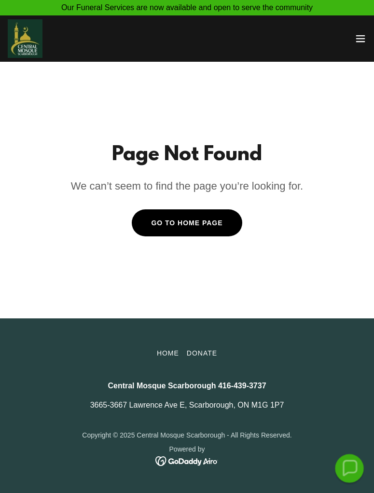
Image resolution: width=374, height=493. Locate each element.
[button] (360, 38)
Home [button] (168, 353)
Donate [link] (202, 353)
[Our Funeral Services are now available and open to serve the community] (187, 8)
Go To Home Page (186, 223)
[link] (25, 38)
